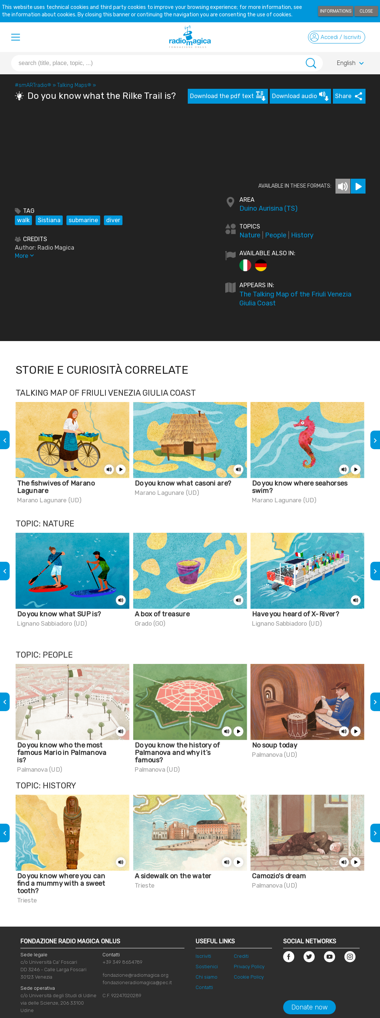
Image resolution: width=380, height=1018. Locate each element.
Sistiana (49, 220)
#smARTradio (33, 85)
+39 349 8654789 (122, 962)
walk (23, 220)
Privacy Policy (249, 966)
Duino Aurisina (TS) (268, 208)
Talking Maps (74, 85)
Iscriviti (203, 956)
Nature (250, 235)
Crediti (241, 956)
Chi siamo (206, 977)
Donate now (309, 1007)
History (302, 235)
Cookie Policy (249, 977)
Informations (335, 11)
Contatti (204, 987)
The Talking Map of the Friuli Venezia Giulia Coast (295, 298)
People (275, 235)
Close (366, 11)
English (351, 63)
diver (113, 220)
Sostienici (207, 966)
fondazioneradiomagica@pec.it (137, 982)
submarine (83, 220)
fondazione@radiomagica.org (135, 975)
